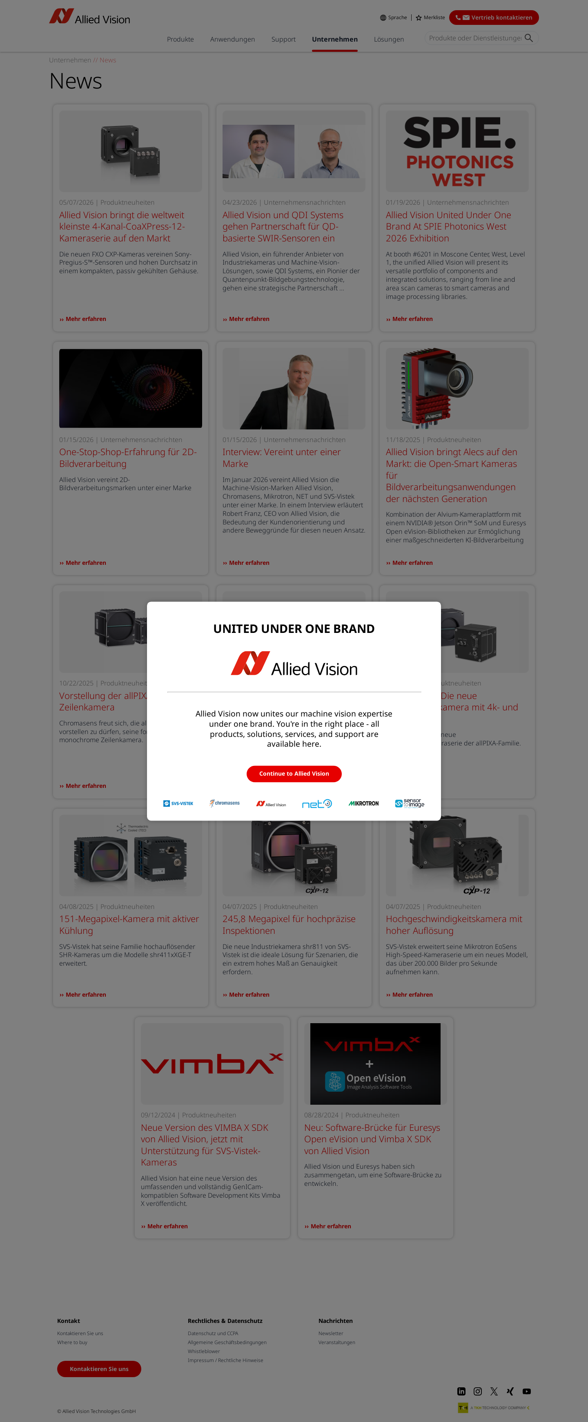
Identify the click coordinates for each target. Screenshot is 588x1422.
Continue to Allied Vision (294, 774)
